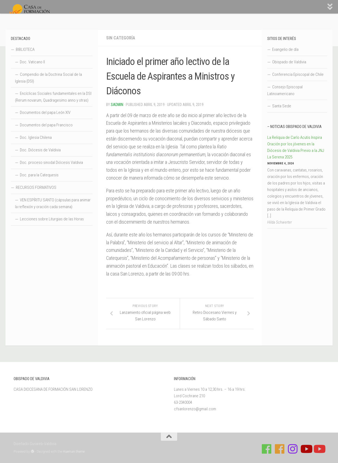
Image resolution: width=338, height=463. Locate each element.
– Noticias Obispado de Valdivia (294, 126)
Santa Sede (281, 106)
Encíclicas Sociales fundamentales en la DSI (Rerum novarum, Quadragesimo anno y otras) (53, 97)
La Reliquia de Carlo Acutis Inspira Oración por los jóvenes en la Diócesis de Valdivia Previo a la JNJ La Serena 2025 (295, 147)
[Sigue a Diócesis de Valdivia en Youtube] (319, 448)
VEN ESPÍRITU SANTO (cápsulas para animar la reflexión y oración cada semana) (53, 203)
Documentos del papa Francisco (46, 125)
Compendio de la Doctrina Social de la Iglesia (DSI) (48, 78)
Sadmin (117, 104)
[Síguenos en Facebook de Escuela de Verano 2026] (279, 448)
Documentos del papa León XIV (45, 112)
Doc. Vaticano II (32, 62)
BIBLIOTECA (25, 49)
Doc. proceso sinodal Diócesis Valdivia (51, 162)
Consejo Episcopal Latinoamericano (285, 90)
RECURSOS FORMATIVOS (36, 187)
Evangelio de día (285, 49)
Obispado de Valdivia (289, 62)
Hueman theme (74, 451)
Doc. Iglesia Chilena (36, 137)
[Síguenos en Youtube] (305, 448)
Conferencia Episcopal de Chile (298, 74)
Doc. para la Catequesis (39, 175)
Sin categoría (120, 37)
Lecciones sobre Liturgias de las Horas (52, 219)
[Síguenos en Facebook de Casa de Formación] (266, 448)
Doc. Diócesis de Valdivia (40, 150)
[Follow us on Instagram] (292, 448)
